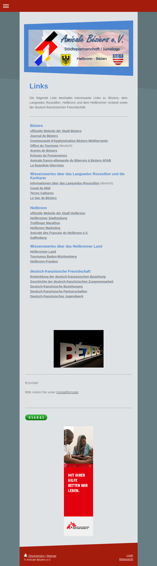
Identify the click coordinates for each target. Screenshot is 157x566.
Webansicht (126, 559)
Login (129, 555)
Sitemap (51, 556)
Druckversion (34, 556)
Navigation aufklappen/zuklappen (78, 6)
